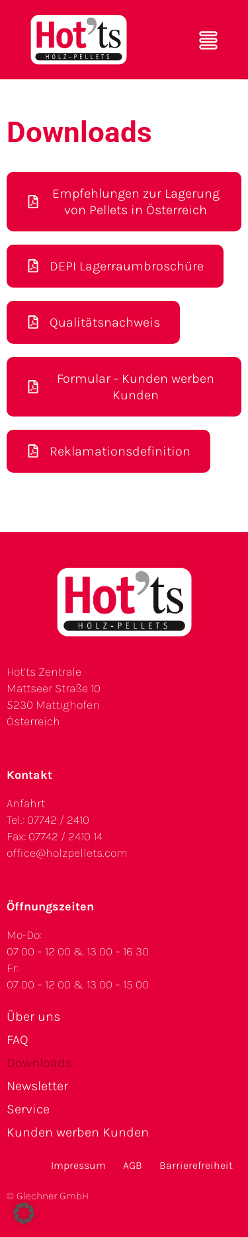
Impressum (78, 1165)
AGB (132, 1165)
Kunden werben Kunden (78, 1132)
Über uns (33, 1016)
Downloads (39, 1062)
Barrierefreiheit (196, 1165)
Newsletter (37, 1086)
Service (28, 1109)
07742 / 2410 (58, 820)
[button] (24, 1213)
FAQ (17, 1039)
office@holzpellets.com (67, 853)
